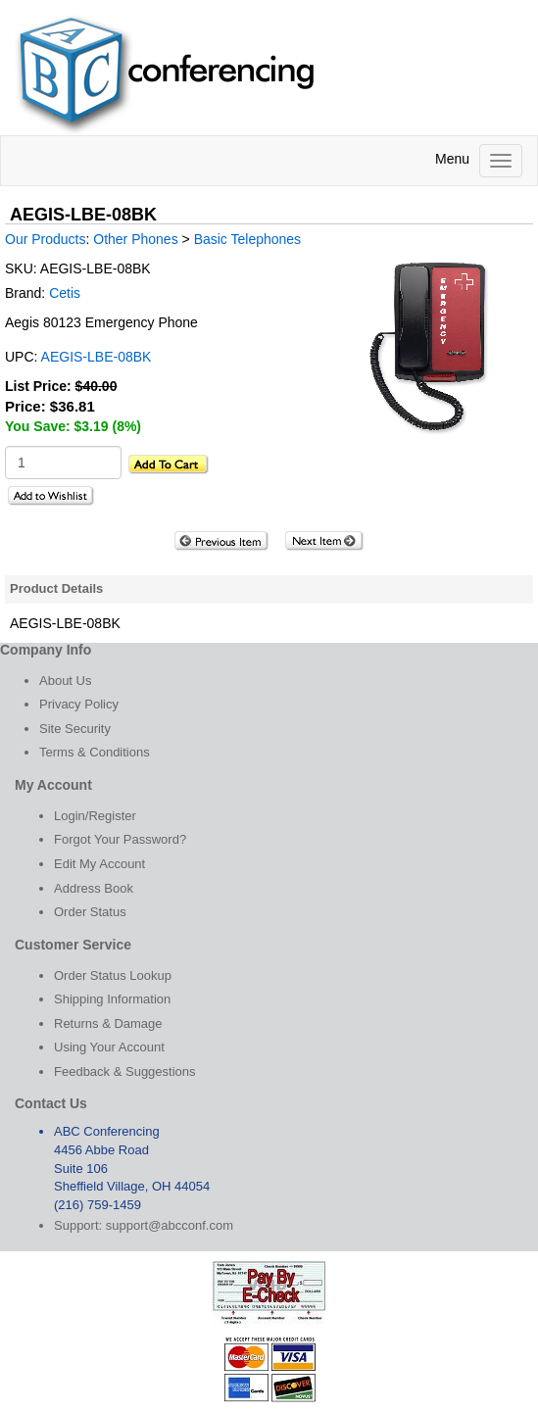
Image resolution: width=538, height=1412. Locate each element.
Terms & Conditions (94, 752)
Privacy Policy (79, 704)
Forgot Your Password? (120, 839)
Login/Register (95, 815)
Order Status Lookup (112, 975)
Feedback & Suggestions (125, 1071)
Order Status (90, 911)
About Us (65, 680)
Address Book (93, 888)
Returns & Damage (108, 1023)
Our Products (45, 239)
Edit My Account (99, 863)
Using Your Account (109, 1047)
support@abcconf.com (169, 1225)
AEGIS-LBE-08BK (96, 357)
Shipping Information (112, 999)
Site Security (75, 728)
